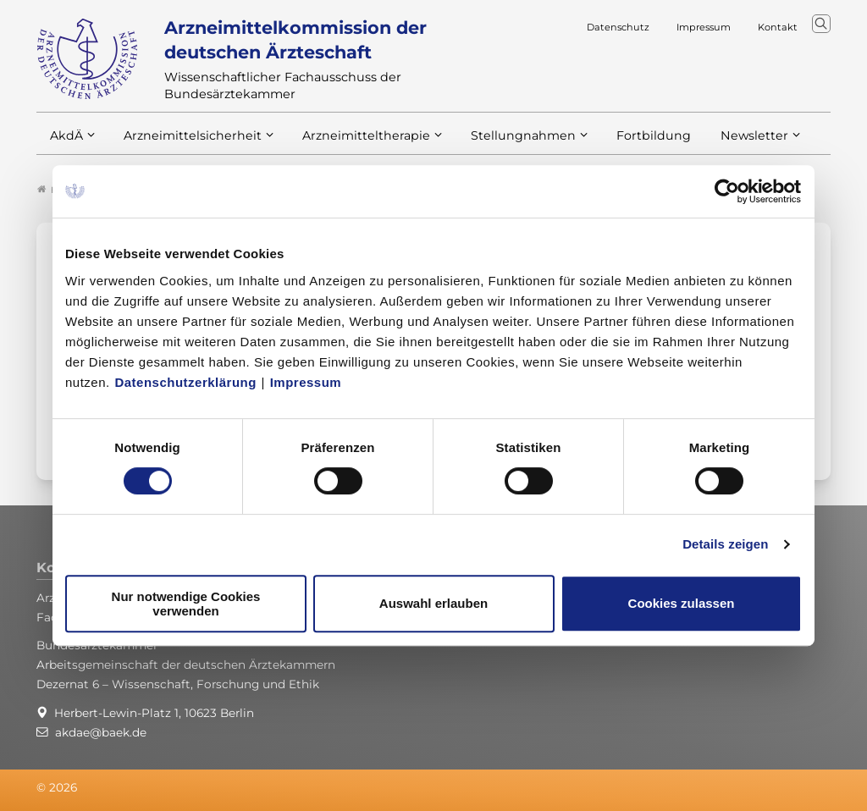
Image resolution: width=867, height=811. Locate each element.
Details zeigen (725, 544)
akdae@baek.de (100, 732)
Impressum (306, 382)
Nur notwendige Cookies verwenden (186, 603)
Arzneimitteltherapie (351, 142)
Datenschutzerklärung (185, 382)
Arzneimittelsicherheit (186, 142)
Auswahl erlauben (433, 603)
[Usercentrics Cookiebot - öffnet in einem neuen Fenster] (728, 191)
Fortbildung (624, 142)
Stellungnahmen (500, 142)
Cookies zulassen (681, 603)
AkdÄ (65, 142)
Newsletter (720, 142)
